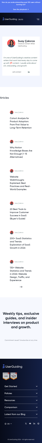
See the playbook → (21, 9)
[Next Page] (21, 287)
